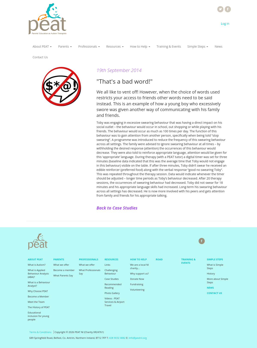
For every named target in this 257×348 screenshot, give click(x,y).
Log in (225, 23)
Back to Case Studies (116, 208)
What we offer (61, 264)
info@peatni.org (138, 337)
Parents (65, 46)
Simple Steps (197, 46)
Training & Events (169, 46)
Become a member (64, 270)
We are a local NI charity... (139, 266)
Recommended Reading (113, 286)
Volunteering (137, 289)
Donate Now (137, 278)
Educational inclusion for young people (38, 316)
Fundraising (136, 284)
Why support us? (139, 273)
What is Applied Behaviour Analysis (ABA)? (38, 273)
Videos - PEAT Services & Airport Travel (115, 302)
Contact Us (40, 57)
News (218, 46)
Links (107, 264)
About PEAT (42, 46)
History (211, 273)
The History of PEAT (39, 307)
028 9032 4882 (117, 337)
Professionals (89, 46)
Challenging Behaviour (111, 271)
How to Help (140, 46)
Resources (115, 46)
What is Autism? (37, 264)
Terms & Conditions (40, 332)
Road (159, 259)
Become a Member (38, 296)
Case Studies (112, 278)
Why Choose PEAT (38, 291)
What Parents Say (63, 275)
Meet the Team (36, 301)
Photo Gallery (112, 293)
